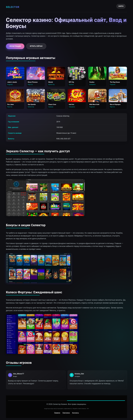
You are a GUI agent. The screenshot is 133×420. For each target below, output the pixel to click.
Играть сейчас (36, 46)
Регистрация (15, 46)
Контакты (75, 413)
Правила (57, 413)
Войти (121, 6)
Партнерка (66, 413)
